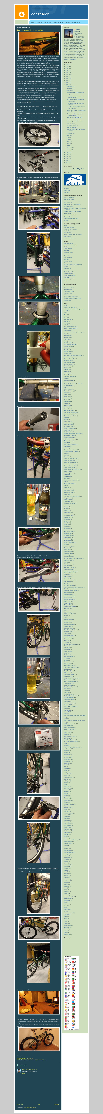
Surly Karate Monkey (69, 674)
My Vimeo (66, 188)
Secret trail (67, 640)
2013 (67, 154)
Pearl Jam (66, 259)
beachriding (67, 759)
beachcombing (67, 756)
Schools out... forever (69, 635)
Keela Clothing (67, 232)
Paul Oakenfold (68, 257)
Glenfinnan (67, 456)
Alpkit (65, 225)
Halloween (66, 487)
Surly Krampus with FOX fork (71, 678)
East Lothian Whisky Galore (71, 412)
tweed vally (67, 909)
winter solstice (67, 925)
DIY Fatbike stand (68, 385)
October (69, 90)
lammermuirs (67, 827)
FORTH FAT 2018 (68, 426)
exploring (66, 789)
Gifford (65, 453)
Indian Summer (68, 499)
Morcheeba (67, 255)
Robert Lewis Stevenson (70, 606)
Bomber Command (68, 364)
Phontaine (66, 263)
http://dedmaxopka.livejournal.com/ (72, 298)
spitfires (66, 884)
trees (65, 907)
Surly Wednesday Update (70, 686)
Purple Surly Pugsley (69, 572)
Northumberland (68, 551)
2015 (67, 84)
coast (65, 775)
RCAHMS (66, 220)
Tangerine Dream (68, 273)
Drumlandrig (67, 398)
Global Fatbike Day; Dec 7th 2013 (72, 469)
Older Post (56, 1104)
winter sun (66, 927)
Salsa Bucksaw (68, 621)
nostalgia (66, 854)
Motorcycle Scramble (69, 542)
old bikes (66, 855)
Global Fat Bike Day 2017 (70, 460)
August (69, 135)
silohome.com (67, 300)
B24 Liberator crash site (70, 344)
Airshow (66, 323)
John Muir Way (68, 213)
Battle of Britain (68, 351)
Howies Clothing (68, 231)
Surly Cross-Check (68, 670)
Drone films (67, 396)
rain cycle (66, 868)
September (70, 133)
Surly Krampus (42, 1059)
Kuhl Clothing (67, 236)
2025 (67, 64)
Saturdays (66, 633)
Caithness (66, 367)
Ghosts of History (68, 206)
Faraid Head (67, 430)
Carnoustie (67, 371)
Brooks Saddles (68, 366)
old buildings (67, 857)
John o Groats (67, 501)
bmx (65, 766)
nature (65, 846)
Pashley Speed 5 (68, 560)
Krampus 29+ (67, 512)
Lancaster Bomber (68, 514)
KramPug (66, 510)
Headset (19, 101)
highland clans (67, 807)
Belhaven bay (67, 353)
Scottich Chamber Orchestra (71, 270)
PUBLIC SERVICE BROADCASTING (73, 264)
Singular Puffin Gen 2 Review (71, 644)
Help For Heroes (68, 489)
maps (65, 836)
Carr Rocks (67, 373)
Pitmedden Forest (68, 564)
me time (66, 838)
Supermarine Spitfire (69, 665)
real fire (66, 870)
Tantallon (66, 690)
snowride (66, 882)
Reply (23, 1073)
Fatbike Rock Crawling (69, 435)
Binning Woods (68, 360)
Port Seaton (67, 565)
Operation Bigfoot (68, 556)
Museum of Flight (68, 546)
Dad (65, 387)
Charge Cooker (68, 374)
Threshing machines (69, 697)
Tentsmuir (66, 692)
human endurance (68, 813)
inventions (66, 818)
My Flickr (66, 192)
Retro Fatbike (67, 597)
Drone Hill (66, 394)
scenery (66, 873)
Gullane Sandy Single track (70, 480)
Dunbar (66, 399)
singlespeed (67, 879)
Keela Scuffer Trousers (69, 503)
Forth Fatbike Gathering (70, 444)
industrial (66, 814)
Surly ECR (66, 672)
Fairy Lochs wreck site (69, 428)
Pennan (66, 562)
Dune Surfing (67, 401)
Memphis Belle (67, 537)
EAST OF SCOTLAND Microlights (72, 204)
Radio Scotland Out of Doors (71, 218)
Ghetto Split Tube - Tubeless (71, 451)
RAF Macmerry (68, 581)
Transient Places (68, 293)
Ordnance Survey (68, 216)
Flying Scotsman (68, 440)
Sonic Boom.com (68, 289)
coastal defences (68, 777)
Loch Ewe (66, 524)
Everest (66, 419)
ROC (65, 583)
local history (67, 829)
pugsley (66, 866)
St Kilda (66, 660)
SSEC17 (66, 615)
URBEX (66, 708)
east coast (66, 786)
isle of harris (67, 820)
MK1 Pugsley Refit (68, 531)
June (68, 139)
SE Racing (66, 612)
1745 (65, 305)
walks (65, 916)
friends (65, 795)
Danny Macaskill (68, 389)
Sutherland (67, 688)
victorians (66, 914)
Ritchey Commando (69, 599)
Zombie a (66, 745)
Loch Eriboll (67, 522)
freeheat (66, 793)
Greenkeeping (67, 476)
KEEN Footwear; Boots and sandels (73, 234)
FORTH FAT (67, 421)
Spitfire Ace (67, 654)
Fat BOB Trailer (68, 432)
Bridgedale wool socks (69, 227)
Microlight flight (68, 540)
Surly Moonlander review (70, 681)
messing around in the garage (30, 1059)
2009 (67, 162)
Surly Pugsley (67, 683)
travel (65, 905)
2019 (67, 76)
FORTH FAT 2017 (68, 424)
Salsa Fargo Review (69, 624)
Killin (65, 505)
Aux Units (66, 339)
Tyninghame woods (69, 703)
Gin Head (66, 455)
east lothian (67, 788)
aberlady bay (67, 748)
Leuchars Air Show (68, 515)
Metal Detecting (68, 539)
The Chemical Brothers (69, 275)
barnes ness (67, 754)
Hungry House (67, 498)
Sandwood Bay (68, 631)
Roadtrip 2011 (67, 601)
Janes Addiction (68, 248)
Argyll (65, 333)
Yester (65, 743)
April (68, 143)
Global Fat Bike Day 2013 (70, 458)
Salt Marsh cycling (68, 628)
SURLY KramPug (68, 619)
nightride (66, 848)
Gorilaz (66, 246)
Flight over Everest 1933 (70, 439)
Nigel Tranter (67, 549)
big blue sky (67, 763)
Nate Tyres (67, 547)
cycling (66, 782)
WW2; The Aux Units (69, 729)
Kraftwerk (66, 250)
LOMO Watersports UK (69, 238)
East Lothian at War (69, 199)
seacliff (66, 877)
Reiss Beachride (68, 594)
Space (65, 653)
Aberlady (66, 321)
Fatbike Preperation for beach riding (72, 433)
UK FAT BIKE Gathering (70, 706)
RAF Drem (66, 578)
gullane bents (67, 800)
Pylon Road (67, 574)
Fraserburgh (67, 446)
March (69, 145)
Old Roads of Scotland (69, 215)
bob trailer (66, 768)
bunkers (66, 770)
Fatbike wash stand (69, 437)
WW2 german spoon (69, 727)
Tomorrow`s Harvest (69, 699)
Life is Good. (67, 517)
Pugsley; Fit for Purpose (70, 571)
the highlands (67, 898)
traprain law (67, 904)
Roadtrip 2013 (67, 603)
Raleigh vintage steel (69, 588)
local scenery (67, 830)
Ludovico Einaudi (68, 252)
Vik (23, 1069)
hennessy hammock (69, 804)
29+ (22, 1059)
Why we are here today (69, 736)
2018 (67, 78)
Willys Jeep (67, 738)
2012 (67, 156)
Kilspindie (66, 506)
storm (65, 888)
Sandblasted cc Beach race (70, 629)
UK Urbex (66, 295)
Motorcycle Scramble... (72, 125)
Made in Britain (68, 533)
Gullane (66, 478)
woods (65, 929)
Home (38, 1104)
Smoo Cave (67, 649)
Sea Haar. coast (68, 638)
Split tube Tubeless (68, 656)
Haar (65, 485)
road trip (66, 871)
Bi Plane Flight (67, 357)
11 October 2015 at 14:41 (30, 1069)
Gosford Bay (67, 474)
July (68, 137)
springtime (66, 886)
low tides (66, 834)
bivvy (65, 764)
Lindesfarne (67, 519)
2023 (67, 68)
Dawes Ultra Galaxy (69, 390)
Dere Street (67, 392)
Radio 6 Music (67, 268)
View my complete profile (70, 59)
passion (66, 863)
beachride (66, 757)
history (65, 809)
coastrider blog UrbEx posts (71, 296)
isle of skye (67, 822)
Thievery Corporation (69, 279)
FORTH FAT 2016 (68, 423)
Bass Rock (67, 349)
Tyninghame (67, 701)
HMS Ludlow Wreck (69, 483)
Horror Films (67, 494)
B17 (65, 341)
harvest (66, 802)
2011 (67, 158)
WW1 (65, 713)
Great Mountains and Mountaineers (72, 211)
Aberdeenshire (67, 319)
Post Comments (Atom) (30, 1107)
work (65, 930)
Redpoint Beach (68, 592)
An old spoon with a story (70, 328)
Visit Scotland (67, 710)
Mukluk (66, 544)
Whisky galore (67, 732)
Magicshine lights (68, 535)
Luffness (66, 530)
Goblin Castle (67, 471)
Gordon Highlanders (69, 473)
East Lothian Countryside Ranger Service (74, 201)
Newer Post (20, 1104)
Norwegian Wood (68, 553)
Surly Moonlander (68, 679)
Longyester (67, 526)
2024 (67, 66)
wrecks (66, 932)
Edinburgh (66, 417)
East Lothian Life (68, 202)
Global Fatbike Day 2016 (70, 467)
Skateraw (66, 645)
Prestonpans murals (69, 567)
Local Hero (67, 521)
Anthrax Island (67, 330)
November (70, 88)
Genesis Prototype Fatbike (70, 449)
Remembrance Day (69, 596)
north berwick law (68, 852)
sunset (65, 895)
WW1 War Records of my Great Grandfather (75, 715)
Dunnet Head (67, 405)
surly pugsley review (69, 896)
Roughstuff (67, 608)
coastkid (78, 29)
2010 (67, 160)
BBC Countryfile (68, 346)
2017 (67, 80)
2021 (67, 72)
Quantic (66, 266)
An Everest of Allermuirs (70, 326)
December (70, 86)
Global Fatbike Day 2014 (70, 464)
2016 (67, 82)
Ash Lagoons (67, 337)
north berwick (67, 850)
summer (66, 891)
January (69, 149)
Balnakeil (66, 348)
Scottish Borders (68, 637)
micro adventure (68, 841)
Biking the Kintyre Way (69, 358)
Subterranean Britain (69, 291)
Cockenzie (66, 378)
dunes (65, 784)
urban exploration (68, 912)
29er (65, 317)
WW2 (65, 718)
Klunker (66, 508)
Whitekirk (66, 734)
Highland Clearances (69, 490)
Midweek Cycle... (71, 123)
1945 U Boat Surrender (69, 307)
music (65, 845)
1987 (65, 312)
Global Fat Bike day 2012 (70, 462)
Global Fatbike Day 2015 (70, 465)
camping (66, 772)
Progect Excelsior (68, 569)
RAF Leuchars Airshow (69, 580)
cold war (66, 779)
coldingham (67, 780)
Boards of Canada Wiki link (70, 245)
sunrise (66, 893)
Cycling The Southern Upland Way (72, 383)
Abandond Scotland (69, 287)
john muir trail (67, 825)
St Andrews (67, 658)
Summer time (67, 663)
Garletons (66, 448)
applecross (67, 750)
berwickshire (67, 761)
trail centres (67, 900)
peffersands (67, 864)
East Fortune (67, 408)
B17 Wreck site (68, 342)
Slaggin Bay (67, 647)
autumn (66, 752)
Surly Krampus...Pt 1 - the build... (75, 121)
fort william (66, 791)
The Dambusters (68, 694)
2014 (67, 152)
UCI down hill (67, 704)
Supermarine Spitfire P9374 (71, 667)
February (69, 147)
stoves (65, 889)
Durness (66, 407)
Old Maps (66, 555)
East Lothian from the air (70, 415)
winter (65, 923)
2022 (67, 70)
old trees (66, 861)
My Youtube (67, 190)
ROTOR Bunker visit (69, 585)
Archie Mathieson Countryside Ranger (73, 332)
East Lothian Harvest (69, 410)
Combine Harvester (69, 380)
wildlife (65, 921)
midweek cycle (67, 843)
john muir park (67, 823)
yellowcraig (67, 934)
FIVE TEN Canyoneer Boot (70, 229)
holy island (66, 811)
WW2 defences (68, 725)
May (68, 141)
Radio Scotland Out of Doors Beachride (73, 587)
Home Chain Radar (69, 492)
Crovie (65, 382)
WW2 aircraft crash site (69, 723)
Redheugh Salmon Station (70, 590)
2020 (67, 74)
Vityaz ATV (67, 711)
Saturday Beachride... (72, 127)
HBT (65, 481)
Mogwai (66, 254)
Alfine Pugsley (67, 324)
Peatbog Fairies (68, 261)
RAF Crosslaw (67, 576)
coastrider (40, 14)
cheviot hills (67, 773)
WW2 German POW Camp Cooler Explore (74, 720)
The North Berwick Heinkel (70, 695)
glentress (66, 797)
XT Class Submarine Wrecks (71, 741)
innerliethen (67, 816)
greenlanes (67, 798)
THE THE (66, 277)
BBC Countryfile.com (69, 197)
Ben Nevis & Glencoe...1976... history (73, 355)
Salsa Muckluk (67, 626)
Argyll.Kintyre (67, 335)
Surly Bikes (67, 669)
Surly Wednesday (68, 685)
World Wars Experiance (70, 739)
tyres (65, 911)
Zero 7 (65, 280)
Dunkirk (66, 403)
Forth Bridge (67, 442)
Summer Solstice (68, 662)
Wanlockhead (67, 731)
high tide (66, 805)
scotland (66, 875)
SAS (65, 610)
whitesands (67, 920)
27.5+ (65, 314)
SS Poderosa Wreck (69, 613)
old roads (66, 859)
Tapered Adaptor (32, 101)
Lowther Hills (67, 528)
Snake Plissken (68, 651)
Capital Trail (67, 369)
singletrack (67, 880)
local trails (66, 832)
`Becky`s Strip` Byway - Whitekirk (72, 747)
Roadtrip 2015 (67, 604)
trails (65, 902)
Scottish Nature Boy (69, 271)
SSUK (65, 617)
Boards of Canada (68, 243)
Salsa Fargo (67, 622)
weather (66, 918)
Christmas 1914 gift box (70, 376)
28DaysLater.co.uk (68, 286)
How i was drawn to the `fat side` (72, 496)
